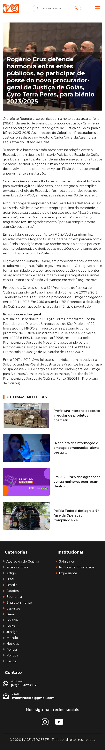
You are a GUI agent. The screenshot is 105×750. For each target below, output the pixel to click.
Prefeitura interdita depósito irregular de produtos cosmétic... (77, 415)
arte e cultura (17, 567)
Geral (10, 614)
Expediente (68, 573)
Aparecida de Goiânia (22, 561)
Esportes (13, 608)
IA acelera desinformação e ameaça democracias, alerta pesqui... (77, 447)
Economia (14, 597)
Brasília (11, 585)
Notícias (12, 644)
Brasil (10, 579)
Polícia (11, 649)
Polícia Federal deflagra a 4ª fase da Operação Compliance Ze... (76, 515)
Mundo (12, 638)
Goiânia (12, 620)
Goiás (10, 626)
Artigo (11, 573)
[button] (97, 8)
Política (12, 655)
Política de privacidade (76, 567)
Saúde (11, 661)
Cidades (12, 591)
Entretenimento (19, 602)
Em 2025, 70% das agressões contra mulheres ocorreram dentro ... (77, 481)
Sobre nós (67, 561)
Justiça (11, 632)
